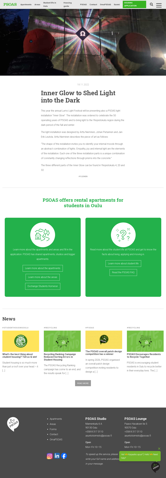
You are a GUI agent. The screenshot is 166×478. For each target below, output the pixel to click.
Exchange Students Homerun (43, 286)
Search (151, 4)
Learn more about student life (123, 263)
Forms (53, 429)
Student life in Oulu (49, 4)
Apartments (26, 4)
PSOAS (83, 4)
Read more (83, 383)
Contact (93, 4)
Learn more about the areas (42, 277)
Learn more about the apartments (42, 268)
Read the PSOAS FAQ (123, 272)
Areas (37, 4)
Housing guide (68, 4)
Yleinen (84, 176)
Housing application (130, 4)
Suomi (117, 4)
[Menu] (158, 5)
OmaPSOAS (105, 4)
